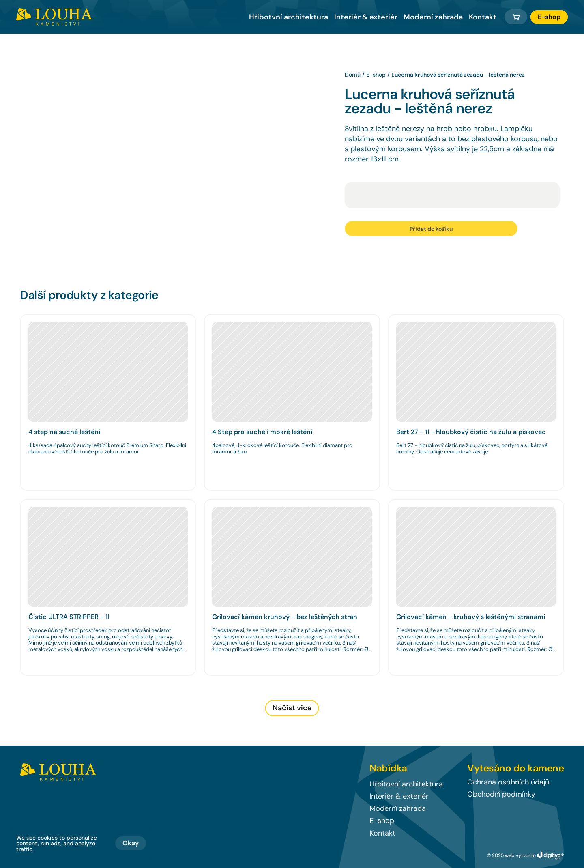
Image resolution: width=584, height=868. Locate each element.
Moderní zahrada (433, 17)
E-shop (376, 74)
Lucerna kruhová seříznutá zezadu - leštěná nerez (458, 74)
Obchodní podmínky (501, 794)
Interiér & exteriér (365, 17)
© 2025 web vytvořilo (511, 855)
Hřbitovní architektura (406, 784)
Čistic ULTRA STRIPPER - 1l (69, 616)
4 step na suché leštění (64, 432)
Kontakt (482, 17)
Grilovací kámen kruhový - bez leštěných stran (284, 616)
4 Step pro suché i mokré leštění (262, 432)
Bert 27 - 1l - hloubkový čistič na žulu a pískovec (471, 432)
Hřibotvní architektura (288, 17)
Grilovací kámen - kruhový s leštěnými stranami (470, 616)
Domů (353, 74)
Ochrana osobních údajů (508, 782)
